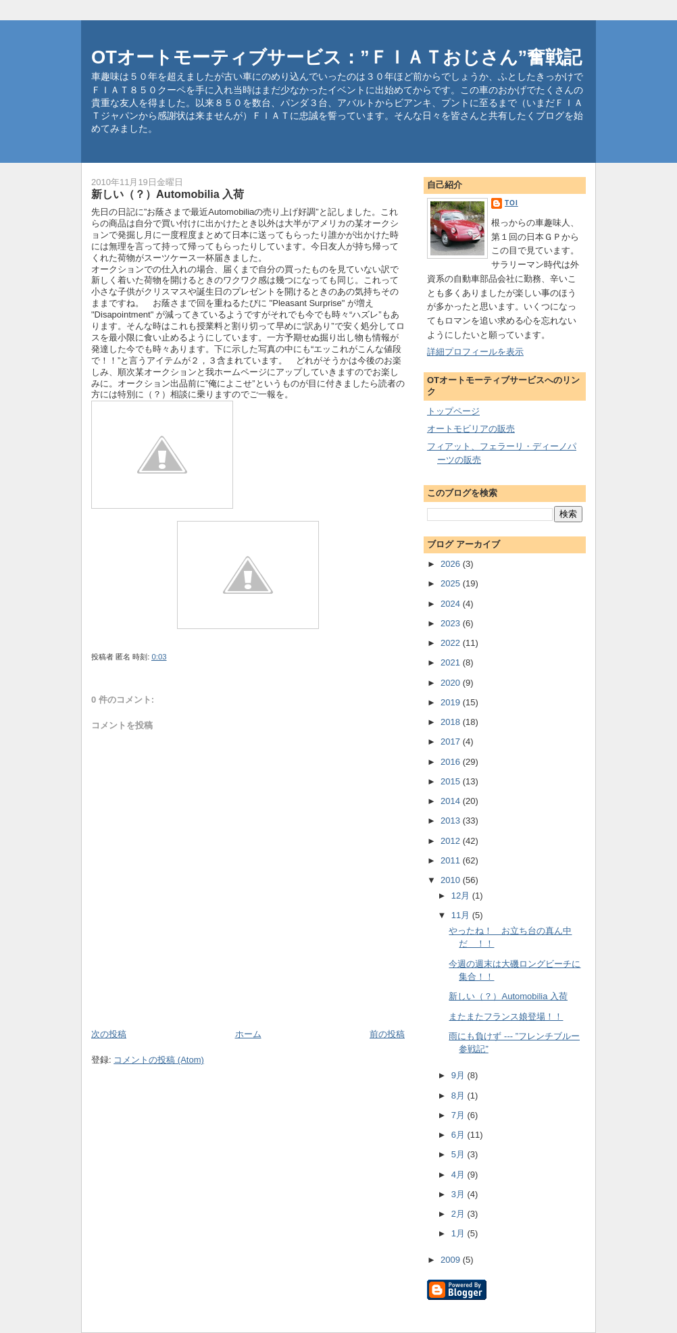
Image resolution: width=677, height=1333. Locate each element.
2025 (452, 583)
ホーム (248, 1034)
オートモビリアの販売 (471, 429)
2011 (452, 860)
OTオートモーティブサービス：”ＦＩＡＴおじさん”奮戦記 (336, 57)
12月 (461, 895)
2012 (452, 841)
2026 (452, 564)
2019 (452, 702)
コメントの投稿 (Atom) (159, 1060)
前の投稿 (387, 1034)
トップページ (453, 411)
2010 (452, 880)
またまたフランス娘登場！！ (506, 1016)
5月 (459, 1154)
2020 (452, 683)
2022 (452, 643)
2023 (452, 623)
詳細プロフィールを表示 (475, 352)
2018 (452, 722)
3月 (459, 1194)
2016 (452, 762)
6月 (459, 1135)
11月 (461, 915)
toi (511, 203)
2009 (452, 1260)
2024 (452, 604)
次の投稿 (108, 1034)
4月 (459, 1174)
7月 (459, 1115)
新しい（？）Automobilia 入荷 (508, 996)
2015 (452, 781)
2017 (452, 741)
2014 (452, 801)
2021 (452, 662)
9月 (459, 1075)
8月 (459, 1095)
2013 (452, 820)
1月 (459, 1233)
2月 (459, 1214)
